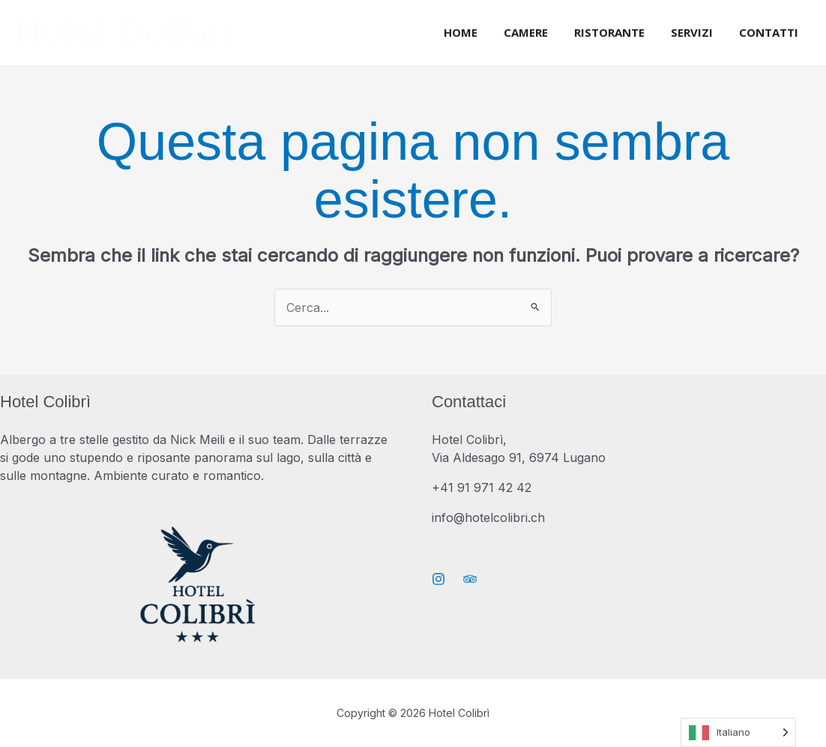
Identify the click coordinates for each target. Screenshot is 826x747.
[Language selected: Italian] (738, 732)
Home (477, 32)
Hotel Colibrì (124, 31)
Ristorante (618, 32)
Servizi (697, 32)
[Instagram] (438, 579)
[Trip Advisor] (470, 579)
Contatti (770, 32)
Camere (538, 32)
